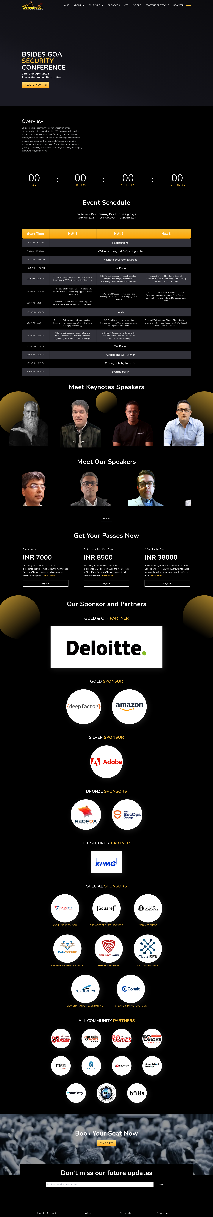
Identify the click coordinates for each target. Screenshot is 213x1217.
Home (66, 5)
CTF (126, 5)
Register (178, 5)
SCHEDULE (94, 5)
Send (161, 1184)
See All (106, 518)
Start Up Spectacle (157, 5)
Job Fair (136, 5)
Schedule (125, 1213)
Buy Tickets (106, 1143)
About (77, 5)
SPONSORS (114, 5)
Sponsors (163, 1213)
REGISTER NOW (33, 84)
